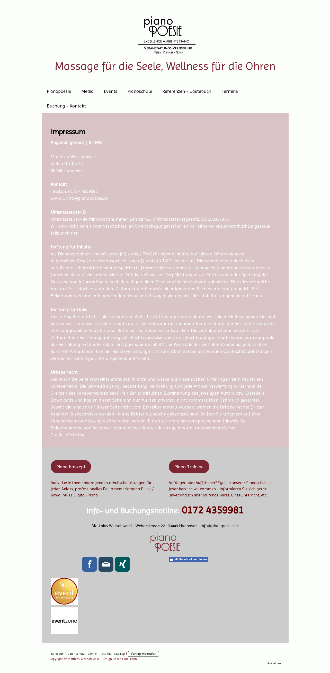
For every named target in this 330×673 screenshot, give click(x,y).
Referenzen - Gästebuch (186, 91)
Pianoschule (140, 91)
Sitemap (119, 654)
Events (110, 91)
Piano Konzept (70, 466)
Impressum (56, 654)
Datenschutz (76, 654)
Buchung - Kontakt (66, 106)
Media (87, 91)
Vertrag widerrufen (143, 654)
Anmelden (274, 663)
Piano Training (189, 466)
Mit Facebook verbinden (188, 559)
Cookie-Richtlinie (99, 654)
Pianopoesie (59, 91)
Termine (229, 91)
